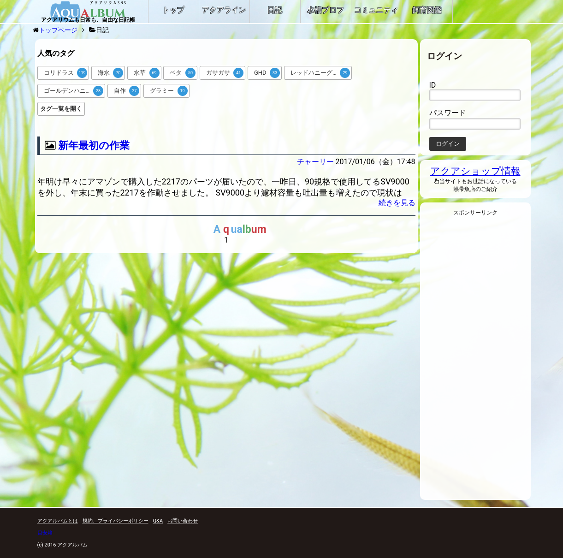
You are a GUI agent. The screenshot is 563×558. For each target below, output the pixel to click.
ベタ (183, 73)
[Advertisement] (475, 360)
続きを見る (397, 202)
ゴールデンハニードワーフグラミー (75, 91)
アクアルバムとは (57, 521)
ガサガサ (225, 73)
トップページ (58, 30)
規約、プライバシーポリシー (115, 521)
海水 (111, 73)
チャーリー (315, 161)
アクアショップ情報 (475, 171)
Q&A (158, 521)
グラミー (169, 91)
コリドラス (66, 73)
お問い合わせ (182, 521)
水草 (147, 73)
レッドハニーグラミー (320, 73)
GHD (267, 73)
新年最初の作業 (94, 145)
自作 (127, 91)
